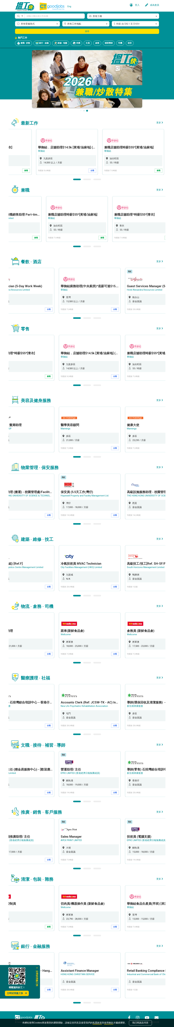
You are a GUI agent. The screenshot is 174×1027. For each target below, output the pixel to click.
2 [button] (87, 179)
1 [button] (77, 179)
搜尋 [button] (87, 31)
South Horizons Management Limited (149, 566)
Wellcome (70, 633)
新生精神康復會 (139, 704)
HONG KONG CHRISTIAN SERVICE (82, 972)
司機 (120, 43)
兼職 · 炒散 (23, 43)
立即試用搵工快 (17, 993)
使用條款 (108, 1022)
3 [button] (97, 179)
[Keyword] (55, 16)
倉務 (97, 43)
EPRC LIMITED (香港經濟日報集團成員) (84, 771)
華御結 (68, 151)
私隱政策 (97, 1022)
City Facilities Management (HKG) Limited (85, 566)
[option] (94, 152)
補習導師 (109, 43)
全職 (119, 170)
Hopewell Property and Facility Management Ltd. (89, 494)
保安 (130, 43)
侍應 (76, 43)
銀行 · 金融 (42, 43)
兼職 (53, 170)
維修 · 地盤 (60, 43)
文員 (88, 43)
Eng (69, 6)
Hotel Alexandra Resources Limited (148, 289)
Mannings (69, 427)
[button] (20, 16)
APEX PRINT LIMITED (75, 838)
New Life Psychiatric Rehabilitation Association (88, 704)
